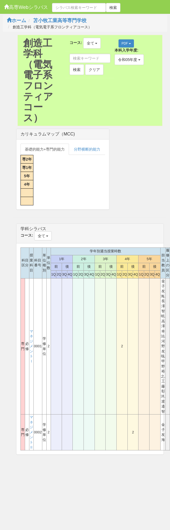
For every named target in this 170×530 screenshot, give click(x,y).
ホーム (16, 20)
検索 (113, 7)
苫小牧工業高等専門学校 (59, 20)
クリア (94, 69)
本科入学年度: (126, 50)
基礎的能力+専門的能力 (45, 149)
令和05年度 (129, 59)
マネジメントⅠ (31, 346)
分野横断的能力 (87, 149)
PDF (126, 43)
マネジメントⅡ (31, 432)
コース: (76, 42)
